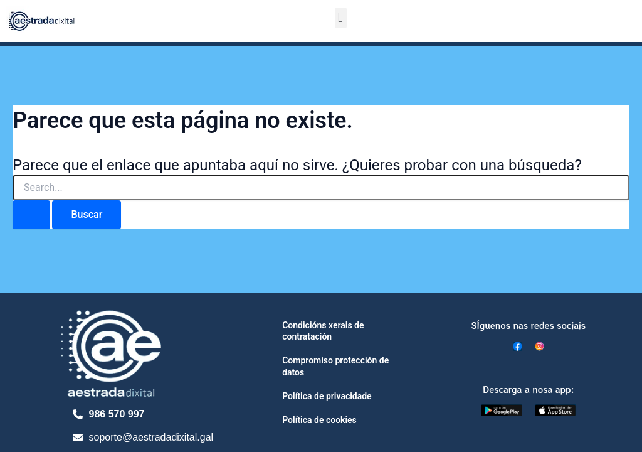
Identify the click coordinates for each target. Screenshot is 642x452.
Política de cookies (319, 420)
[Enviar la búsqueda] (31, 214)
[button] (341, 18)
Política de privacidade (326, 396)
